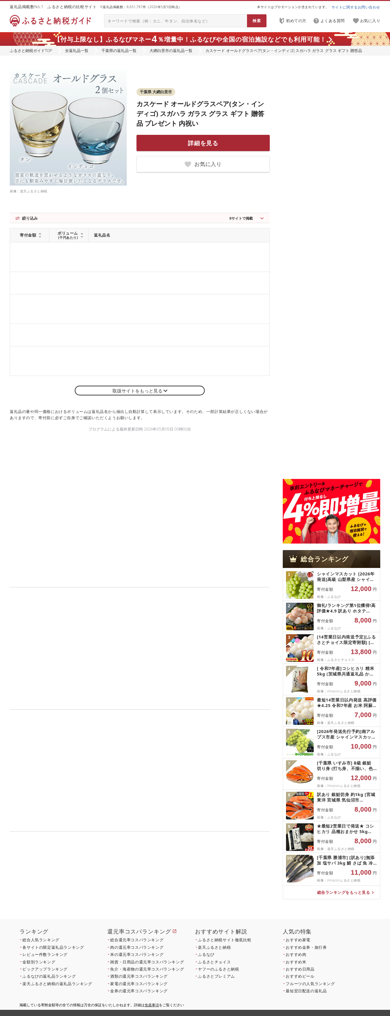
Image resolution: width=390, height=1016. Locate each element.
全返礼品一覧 (76, 50)
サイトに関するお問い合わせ (356, 7)
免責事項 (152, 1004)
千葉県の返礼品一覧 (118, 50)
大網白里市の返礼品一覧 (171, 50)
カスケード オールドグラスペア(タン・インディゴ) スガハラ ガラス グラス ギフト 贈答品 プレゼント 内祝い (200, 113)
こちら (181, 883)
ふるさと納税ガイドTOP (31, 50)
